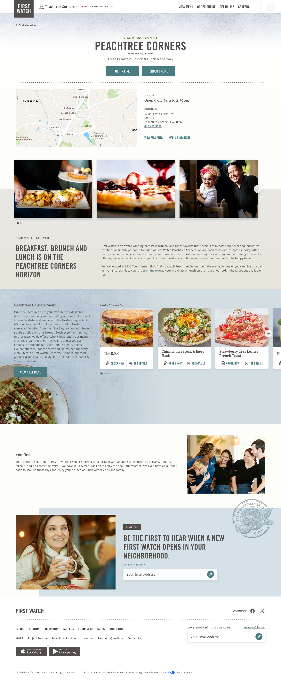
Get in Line (227, 7)
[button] (18, 223)
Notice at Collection (134, 564)
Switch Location (99, 6)
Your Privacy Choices (160, 672)
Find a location (26, 25)
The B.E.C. (112, 353)
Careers (244, 7)
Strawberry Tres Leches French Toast (238, 353)
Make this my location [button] (140, 53)
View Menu (186, 7)
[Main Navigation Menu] (271, 7)
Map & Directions (179, 137)
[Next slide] (257, 189)
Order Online (206, 7)
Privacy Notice (184, 672)
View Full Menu (153, 137)
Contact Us (134, 638)
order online (146, 270)
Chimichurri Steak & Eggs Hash (183, 353)
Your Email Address (141, 574)
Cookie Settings (134, 672)
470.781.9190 (153, 126)
